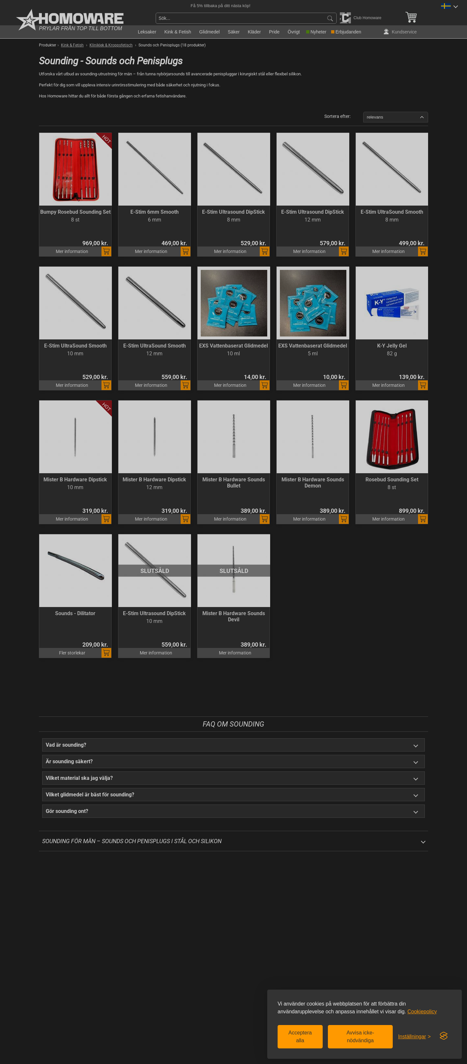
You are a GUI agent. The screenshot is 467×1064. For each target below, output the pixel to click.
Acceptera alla (300, 1036)
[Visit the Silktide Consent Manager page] (443, 1036)
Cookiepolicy (422, 1011)
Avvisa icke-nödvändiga (360, 1036)
